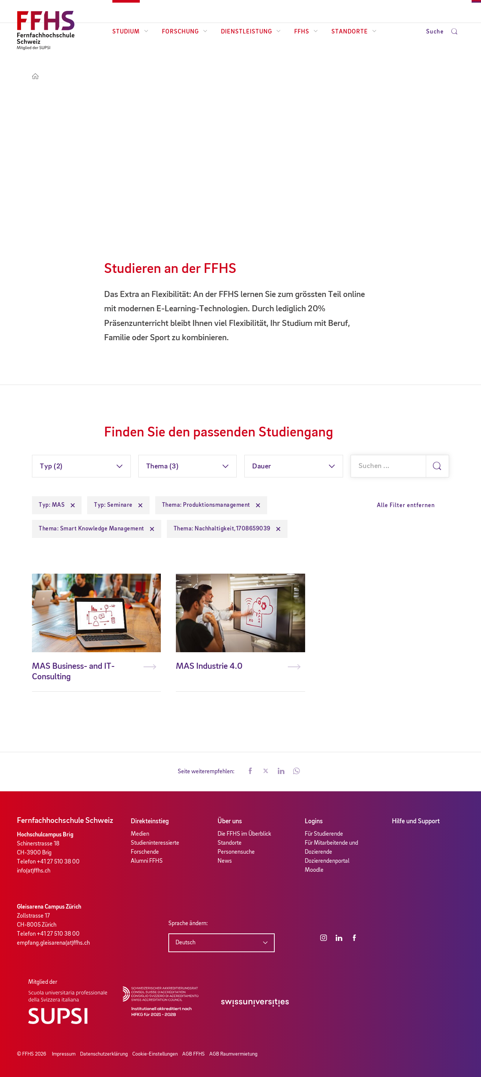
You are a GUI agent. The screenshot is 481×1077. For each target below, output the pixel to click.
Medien (140, 834)
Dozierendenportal (327, 861)
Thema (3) (162, 466)
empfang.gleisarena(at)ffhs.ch (53, 943)
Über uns (230, 821)
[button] (250, 771)
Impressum (64, 1054)
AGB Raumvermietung (233, 1054)
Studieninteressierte (155, 843)
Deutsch (185, 943)
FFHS (306, 32)
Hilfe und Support (416, 821)
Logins (314, 821)
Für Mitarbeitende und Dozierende (331, 847)
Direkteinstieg (150, 821)
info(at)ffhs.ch (33, 871)
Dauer (261, 466)
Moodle (314, 870)
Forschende (145, 852)
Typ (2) (51, 466)
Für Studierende (324, 834)
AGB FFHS (193, 1054)
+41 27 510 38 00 (58, 862)
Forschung (184, 32)
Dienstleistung (251, 32)
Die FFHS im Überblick (244, 834)
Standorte (354, 32)
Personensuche (236, 852)
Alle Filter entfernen (406, 506)
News (225, 861)
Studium (130, 32)
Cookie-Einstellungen (155, 1054)
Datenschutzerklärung (104, 1054)
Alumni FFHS (147, 861)
